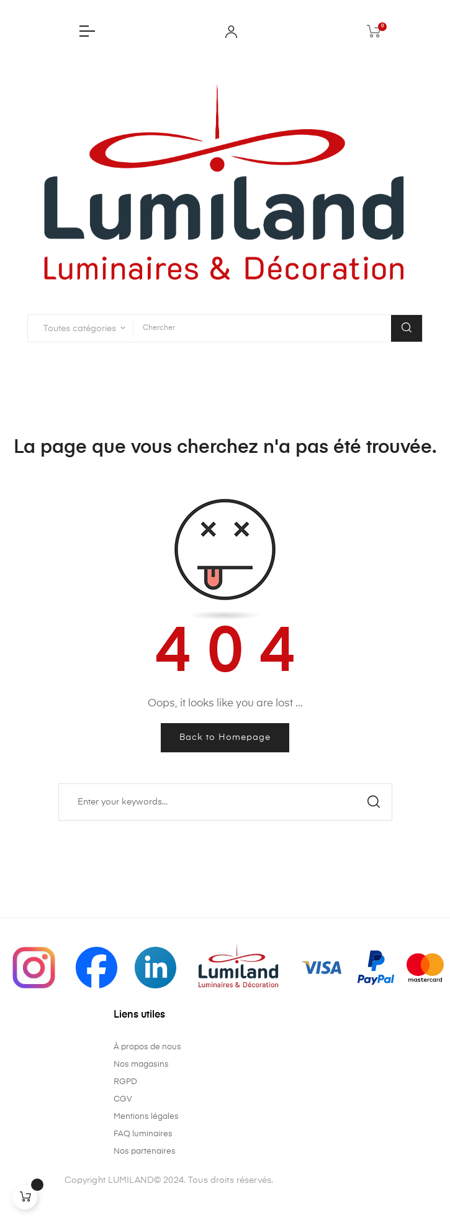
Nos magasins (141, 1064)
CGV (123, 1099)
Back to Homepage (225, 737)
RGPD (125, 1082)
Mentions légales (146, 1117)
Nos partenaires (145, 1151)
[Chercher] (225, 802)
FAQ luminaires (143, 1134)
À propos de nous (147, 1047)
